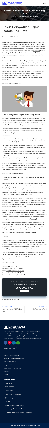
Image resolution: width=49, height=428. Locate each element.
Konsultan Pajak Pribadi (15, 83)
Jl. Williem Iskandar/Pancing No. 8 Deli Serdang (19, 412)
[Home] (11, 16)
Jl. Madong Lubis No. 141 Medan (15, 409)
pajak (18, 299)
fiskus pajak (34, 219)
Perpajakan (7, 352)
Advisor (6, 374)
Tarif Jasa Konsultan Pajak (16, 173)
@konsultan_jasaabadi (11, 398)
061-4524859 (9, 390)
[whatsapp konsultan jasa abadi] (18, 343)
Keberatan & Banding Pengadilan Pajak (14, 358)
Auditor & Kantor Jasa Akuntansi (12, 368)
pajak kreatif (36, 50)
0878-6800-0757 (10, 268)
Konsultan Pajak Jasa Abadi (13, 394)
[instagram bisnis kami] (10, 343)
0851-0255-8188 (12, 266)
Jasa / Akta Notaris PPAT (10, 361)
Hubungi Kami (24, 291)
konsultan (8, 299)
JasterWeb (37, 425)
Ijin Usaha (6, 371)
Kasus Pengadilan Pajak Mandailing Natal (28, 16)
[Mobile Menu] (44, 3)
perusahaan (42, 53)
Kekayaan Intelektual (9, 365)
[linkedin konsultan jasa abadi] (14, 343)
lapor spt (13, 299)
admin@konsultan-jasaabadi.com (15, 270)
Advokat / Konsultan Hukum (11, 355)
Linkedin (7, 401)
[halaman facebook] (5, 343)
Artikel (17, 37)
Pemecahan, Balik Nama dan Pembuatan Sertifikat (22, 232)
